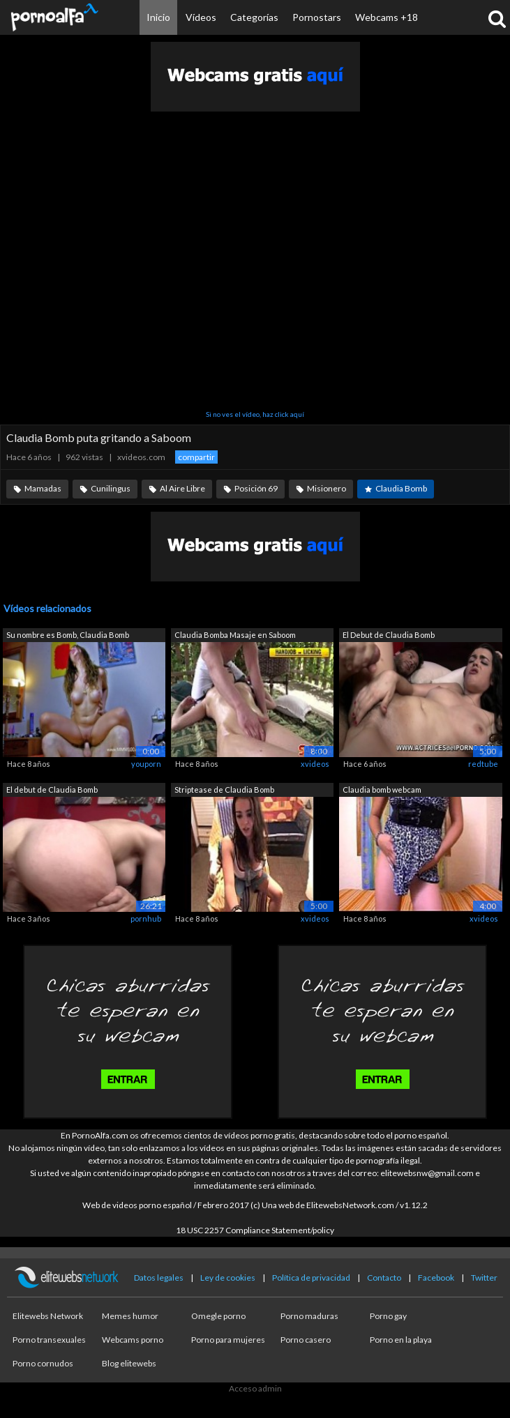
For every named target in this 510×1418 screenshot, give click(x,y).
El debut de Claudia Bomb (52, 789)
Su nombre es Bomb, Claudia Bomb (67, 634)
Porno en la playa (401, 1339)
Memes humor (130, 1316)
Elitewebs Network (48, 1316)
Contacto (384, 1277)
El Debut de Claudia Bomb (389, 634)
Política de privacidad (311, 1277)
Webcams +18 (386, 17)
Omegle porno (218, 1316)
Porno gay (388, 1316)
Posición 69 (256, 488)
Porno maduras (309, 1316)
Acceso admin (255, 1388)
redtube (483, 763)
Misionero (326, 488)
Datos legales (158, 1277)
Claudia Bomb (401, 488)
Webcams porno (132, 1339)
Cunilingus (110, 488)
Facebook (436, 1277)
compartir (196, 457)
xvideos (315, 763)
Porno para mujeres (228, 1339)
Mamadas (42, 488)
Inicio (158, 17)
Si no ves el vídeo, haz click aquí (255, 414)
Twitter (484, 1277)
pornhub (145, 918)
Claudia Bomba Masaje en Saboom (235, 634)
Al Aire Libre (182, 488)
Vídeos (201, 17)
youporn (146, 763)
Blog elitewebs (129, 1363)
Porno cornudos (43, 1363)
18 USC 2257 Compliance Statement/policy (255, 1230)
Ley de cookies (227, 1277)
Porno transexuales (49, 1339)
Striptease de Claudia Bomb (224, 789)
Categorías (254, 17)
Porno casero (305, 1339)
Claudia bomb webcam (382, 789)
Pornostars (316, 17)
